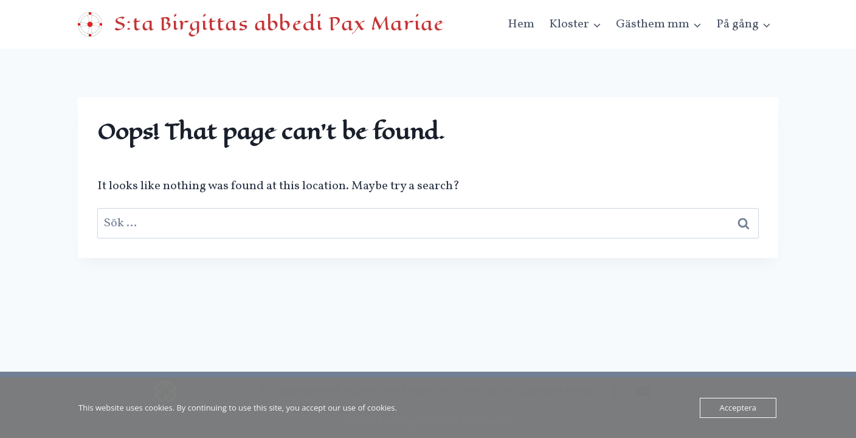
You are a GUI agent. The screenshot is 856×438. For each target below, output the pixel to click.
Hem (521, 24)
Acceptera (738, 407)
